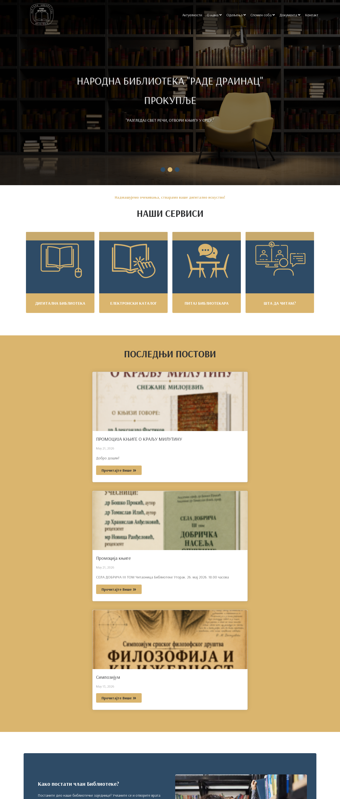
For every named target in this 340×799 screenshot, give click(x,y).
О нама (212, 15)
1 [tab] (163, 169)
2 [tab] (170, 169)
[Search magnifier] (304, 780)
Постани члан (53, 596)
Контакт (311, 15)
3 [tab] (177, 169)
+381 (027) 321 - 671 (48, 745)
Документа (287, 15)
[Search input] (265, 780)
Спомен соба (260, 15)
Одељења (234, 15)
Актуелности (191, 15)
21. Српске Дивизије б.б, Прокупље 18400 (63, 780)
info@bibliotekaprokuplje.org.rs (54, 761)
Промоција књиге (149, 439)
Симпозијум (236, 439)
